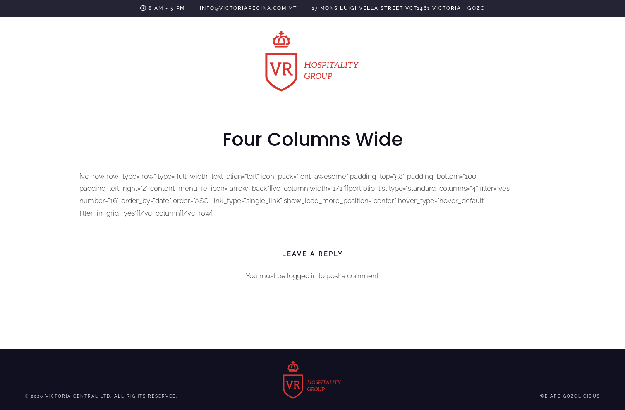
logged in (302, 276)
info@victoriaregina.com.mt (248, 8)
